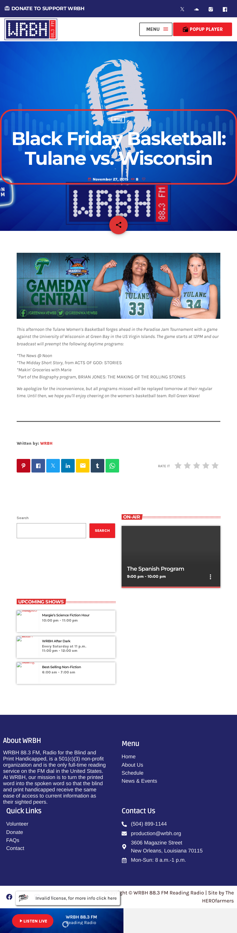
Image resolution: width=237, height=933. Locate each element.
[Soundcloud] (196, 9)
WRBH (46, 443)
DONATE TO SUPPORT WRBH (44, 8)
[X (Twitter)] (182, 9)
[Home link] (30, 29)
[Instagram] (210, 9)
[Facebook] (224, 9)
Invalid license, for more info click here (68, 898)
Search (23, 518)
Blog (118, 120)
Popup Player (202, 29)
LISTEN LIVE (32, 921)
